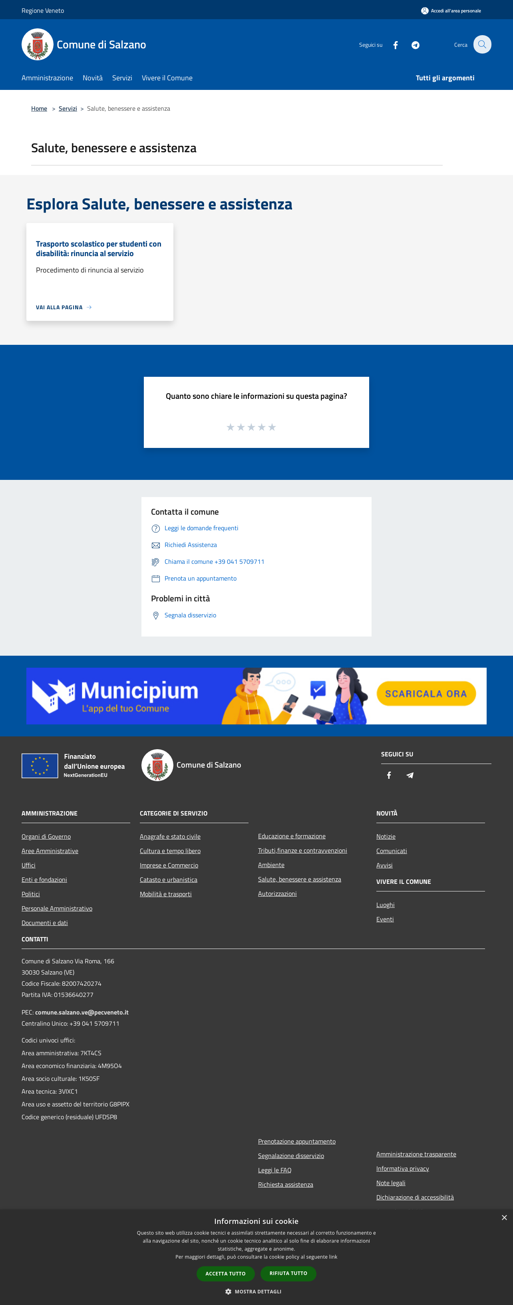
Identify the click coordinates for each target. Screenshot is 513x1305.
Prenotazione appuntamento (297, 1141)
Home (39, 108)
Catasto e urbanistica (168, 879)
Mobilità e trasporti (166, 894)
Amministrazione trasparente (416, 1154)
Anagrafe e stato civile (170, 836)
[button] (256, 1291)
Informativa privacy (402, 1168)
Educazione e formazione (292, 836)
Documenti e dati (45, 922)
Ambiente (271, 864)
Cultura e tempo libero (170, 850)
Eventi (385, 919)
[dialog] (256, 1257)
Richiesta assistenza (285, 1184)
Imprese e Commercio (169, 865)
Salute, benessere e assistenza (299, 879)
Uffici (29, 865)
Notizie (386, 836)
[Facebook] (391, 44)
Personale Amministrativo (57, 908)
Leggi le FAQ (275, 1170)
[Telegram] (411, 44)
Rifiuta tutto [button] (289, 1273)
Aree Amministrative (50, 850)
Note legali (391, 1183)
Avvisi (384, 865)
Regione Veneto (43, 10)
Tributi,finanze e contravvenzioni (302, 850)
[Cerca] (481, 44)
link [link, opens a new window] (333, 1256)
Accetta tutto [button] (226, 1273)
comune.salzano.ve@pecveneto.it (82, 1012)
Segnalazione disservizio (291, 1155)
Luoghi (385, 904)
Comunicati (391, 850)
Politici (31, 894)
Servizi (68, 108)
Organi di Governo (46, 836)
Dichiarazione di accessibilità (415, 1197)
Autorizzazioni (277, 893)
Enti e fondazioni (44, 879)
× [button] (504, 1218)
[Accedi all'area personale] (451, 10)
